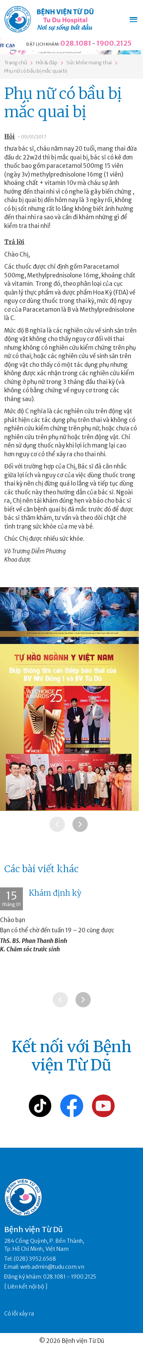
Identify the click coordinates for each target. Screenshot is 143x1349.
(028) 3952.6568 (35, 1258)
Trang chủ (15, 62)
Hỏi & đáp (47, 62)
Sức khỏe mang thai (89, 62)
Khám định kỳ (55, 893)
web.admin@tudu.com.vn (52, 1266)
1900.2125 (114, 43)
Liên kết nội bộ (26, 1286)
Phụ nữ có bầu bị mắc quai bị (35, 71)
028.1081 (75, 43)
